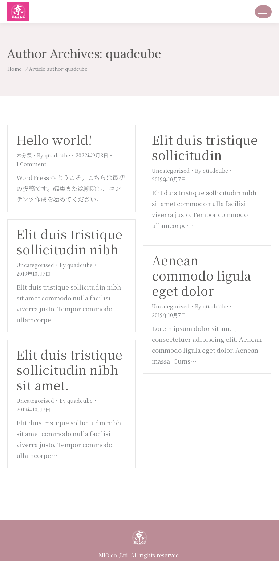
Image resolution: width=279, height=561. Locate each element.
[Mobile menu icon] (263, 11)
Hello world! (54, 139)
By (53, 155)
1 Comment (31, 164)
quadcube (133, 53)
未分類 (24, 155)
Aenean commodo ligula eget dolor (201, 275)
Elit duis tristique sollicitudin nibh (69, 241)
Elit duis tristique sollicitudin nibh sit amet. (69, 369)
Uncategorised (171, 170)
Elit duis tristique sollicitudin (205, 147)
